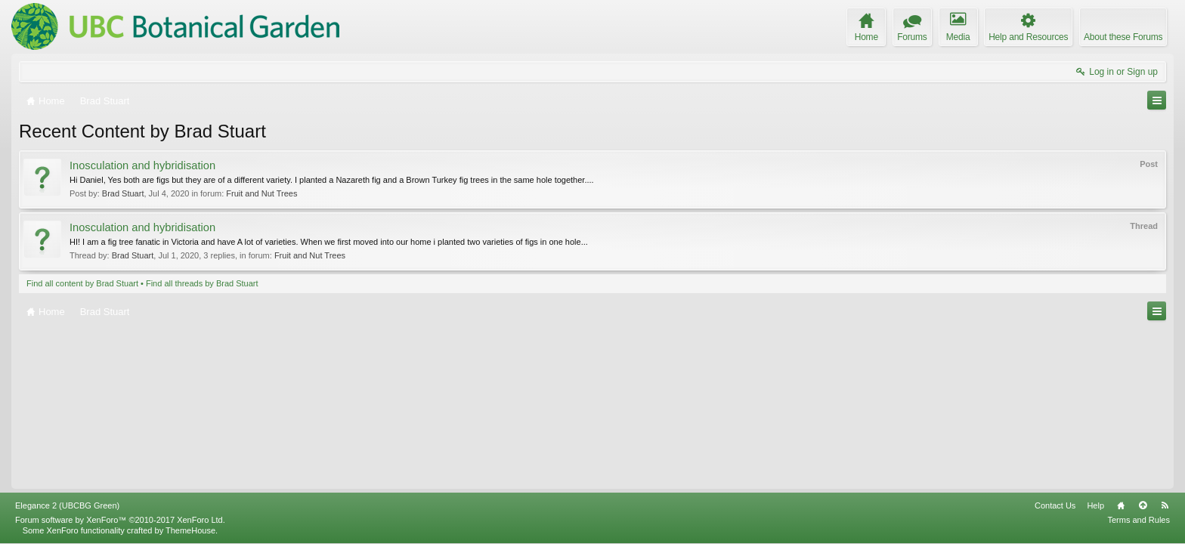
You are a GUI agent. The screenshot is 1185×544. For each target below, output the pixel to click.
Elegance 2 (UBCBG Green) (67, 505)
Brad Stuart (123, 193)
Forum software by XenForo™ (120, 519)
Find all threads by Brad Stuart (202, 283)
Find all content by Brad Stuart (82, 283)
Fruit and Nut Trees (261, 193)
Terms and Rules (1138, 519)
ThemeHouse (190, 530)
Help (1095, 505)
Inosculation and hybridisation (142, 165)
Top (1142, 505)
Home (1120, 505)
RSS (1164, 505)
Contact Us (1055, 505)
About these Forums (1123, 37)
